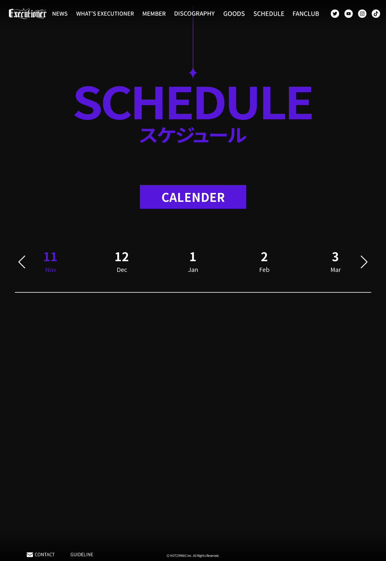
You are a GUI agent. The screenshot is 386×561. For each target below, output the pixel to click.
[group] (121, 262)
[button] (22, 262)
